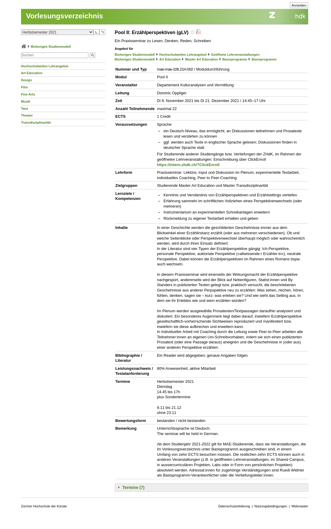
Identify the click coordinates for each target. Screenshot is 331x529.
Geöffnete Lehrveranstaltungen (235, 54)
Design (26, 80)
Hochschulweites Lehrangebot (45, 66)
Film (24, 87)
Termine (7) (133, 487)
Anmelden (299, 5)
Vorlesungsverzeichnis (64, 16)
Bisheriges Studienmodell (51, 46)
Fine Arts (28, 94)
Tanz (24, 108)
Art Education (31, 73)
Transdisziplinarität (36, 122)
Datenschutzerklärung (234, 506)
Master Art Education (201, 59)
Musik (25, 101)
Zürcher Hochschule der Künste (44, 506)
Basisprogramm (234, 59)
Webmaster (300, 506)
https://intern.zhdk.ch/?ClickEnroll (188, 164)
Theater (27, 115)
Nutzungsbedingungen (270, 506)
